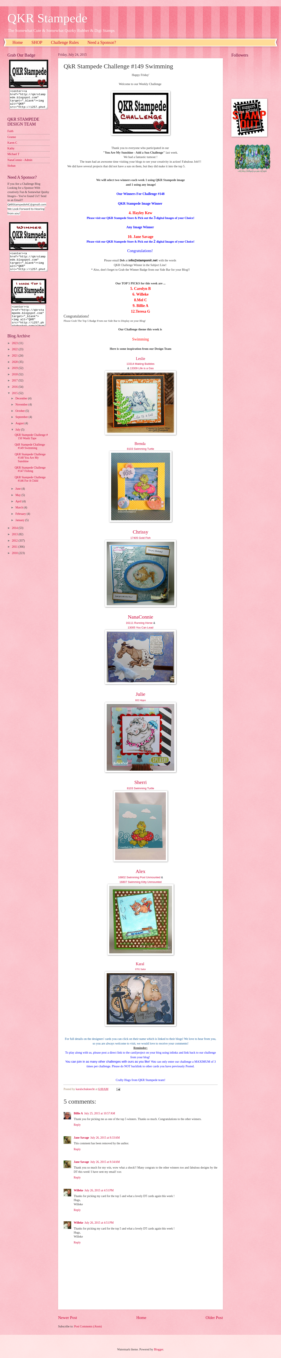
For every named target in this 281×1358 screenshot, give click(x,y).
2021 (15, 363)
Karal (140, 964)
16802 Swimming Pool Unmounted (139, 877)
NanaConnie (140, 617)
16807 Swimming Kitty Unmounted (140, 882)
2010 (15, 560)
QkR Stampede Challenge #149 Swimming (30, 454)
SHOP (36, 42)
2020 (15, 369)
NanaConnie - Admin (19, 163)
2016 (15, 394)
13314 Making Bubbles (140, 363)
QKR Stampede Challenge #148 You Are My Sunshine (30, 465)
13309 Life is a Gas (142, 368)
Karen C (12, 146)
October (20, 418)
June (18, 496)
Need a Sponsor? (101, 42)
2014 (15, 535)
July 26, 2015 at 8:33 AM (105, 1137)
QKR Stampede (47, 18)
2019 (15, 375)
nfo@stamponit (140, 260)
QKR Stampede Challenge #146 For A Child (30, 486)
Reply (77, 1124)
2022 (15, 356)
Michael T (13, 157)
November (22, 412)
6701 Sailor (140, 969)
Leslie (140, 359)
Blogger (158, 1349)
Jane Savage (81, 1137)
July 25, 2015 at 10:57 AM (99, 1113)
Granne (11, 140)
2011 (15, 554)
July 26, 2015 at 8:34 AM (105, 1161)
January (20, 527)
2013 (15, 541)
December (21, 406)
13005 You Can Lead (140, 627)
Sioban (11, 169)
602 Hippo (140, 700)
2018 (15, 382)
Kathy (11, 152)
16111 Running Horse (139, 622)
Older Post (214, 1317)
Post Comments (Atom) (88, 1326)
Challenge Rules (65, 42)
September (22, 424)
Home (17, 42)
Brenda (140, 444)
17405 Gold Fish (140, 537)
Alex (141, 871)
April (18, 509)
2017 (15, 388)
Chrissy (140, 532)
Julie (140, 694)
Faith (10, 134)
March (19, 515)
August (20, 430)
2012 (15, 548)
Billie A (78, 1113)
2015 (15, 400)
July (18, 437)
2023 (15, 350)
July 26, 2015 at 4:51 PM (99, 1190)
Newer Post (67, 1317)
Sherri (140, 782)
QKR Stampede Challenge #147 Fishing (30, 477)
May (18, 502)
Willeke (78, 1190)
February (21, 521)
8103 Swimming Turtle (140, 448)
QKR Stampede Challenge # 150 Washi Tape (31, 444)
